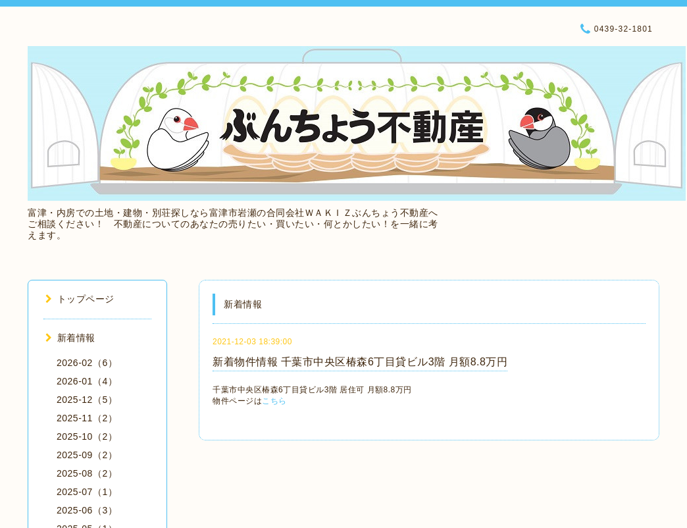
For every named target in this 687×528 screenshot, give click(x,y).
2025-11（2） (87, 418)
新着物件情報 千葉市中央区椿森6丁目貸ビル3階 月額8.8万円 (360, 361)
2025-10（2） (87, 436)
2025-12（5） (87, 399)
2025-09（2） (87, 455)
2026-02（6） (87, 362)
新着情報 (70, 337)
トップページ (79, 299)
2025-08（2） (87, 473)
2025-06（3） (87, 510)
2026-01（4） (87, 381)
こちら (274, 401)
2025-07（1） (87, 492)
